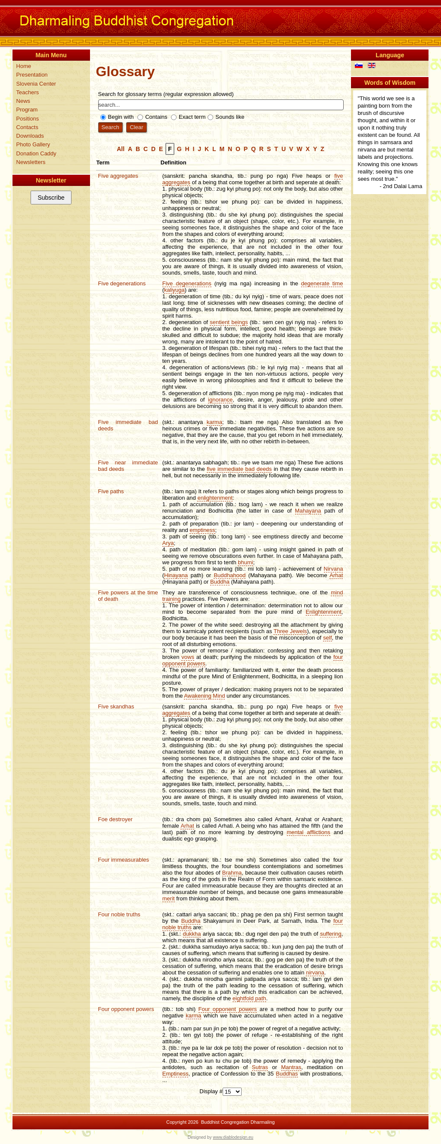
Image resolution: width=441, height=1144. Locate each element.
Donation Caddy (36, 153)
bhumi (245, 562)
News (23, 101)
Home (23, 66)
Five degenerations (122, 283)
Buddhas (287, 1073)
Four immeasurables (123, 859)
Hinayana (176, 575)
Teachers (27, 92)
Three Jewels (290, 631)
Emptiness (175, 1073)
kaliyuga (174, 290)
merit (168, 898)
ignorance (220, 399)
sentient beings (229, 322)
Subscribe (50, 197)
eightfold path (249, 998)
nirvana (315, 972)
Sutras (260, 1067)
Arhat (336, 575)
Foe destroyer (115, 819)
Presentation (32, 74)
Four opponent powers (126, 1009)
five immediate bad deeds (239, 469)
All (120, 148)
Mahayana (308, 510)
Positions (27, 118)
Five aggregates (118, 176)
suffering (331, 934)
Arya (168, 543)
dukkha (192, 934)
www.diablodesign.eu (233, 1137)
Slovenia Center (36, 83)
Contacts (27, 127)
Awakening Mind (204, 696)
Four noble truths (119, 914)
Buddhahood (229, 575)
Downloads (30, 136)
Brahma (232, 872)
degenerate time (322, 283)
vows (187, 657)
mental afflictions (308, 832)
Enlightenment (324, 612)
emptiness (202, 530)
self (327, 637)
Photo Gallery (33, 144)
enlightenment (215, 498)
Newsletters (31, 162)
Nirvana (333, 569)
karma (214, 422)
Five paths (111, 491)
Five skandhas (116, 706)
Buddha (220, 581)
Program (27, 109)
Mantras (291, 1067)
